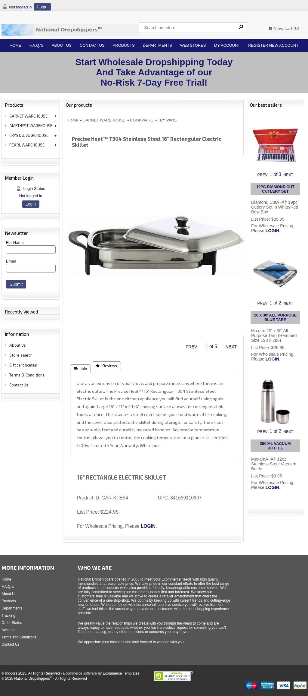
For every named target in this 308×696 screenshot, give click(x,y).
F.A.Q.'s (36, 45)
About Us (62, 45)
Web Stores (193, 45)
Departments (157, 45)
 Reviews (106, 366)
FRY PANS (167, 120)
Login (42, 7)
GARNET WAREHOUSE (28, 116)
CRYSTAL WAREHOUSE (28, 135)
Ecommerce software (80, 673)
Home (15, 45)
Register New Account (273, 45)
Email (11, 261)
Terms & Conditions (27, 375)
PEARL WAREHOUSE (27, 145)
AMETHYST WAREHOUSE (30, 125)
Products (124, 45)
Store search (20, 355)
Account (8, 630)
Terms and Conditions (19, 637)
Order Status (12, 623)
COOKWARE (141, 120)
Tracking (8, 615)
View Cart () (283, 28)
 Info (80, 369)
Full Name (15, 242)
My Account (227, 45)
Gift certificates (23, 365)
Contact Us (92, 45)
